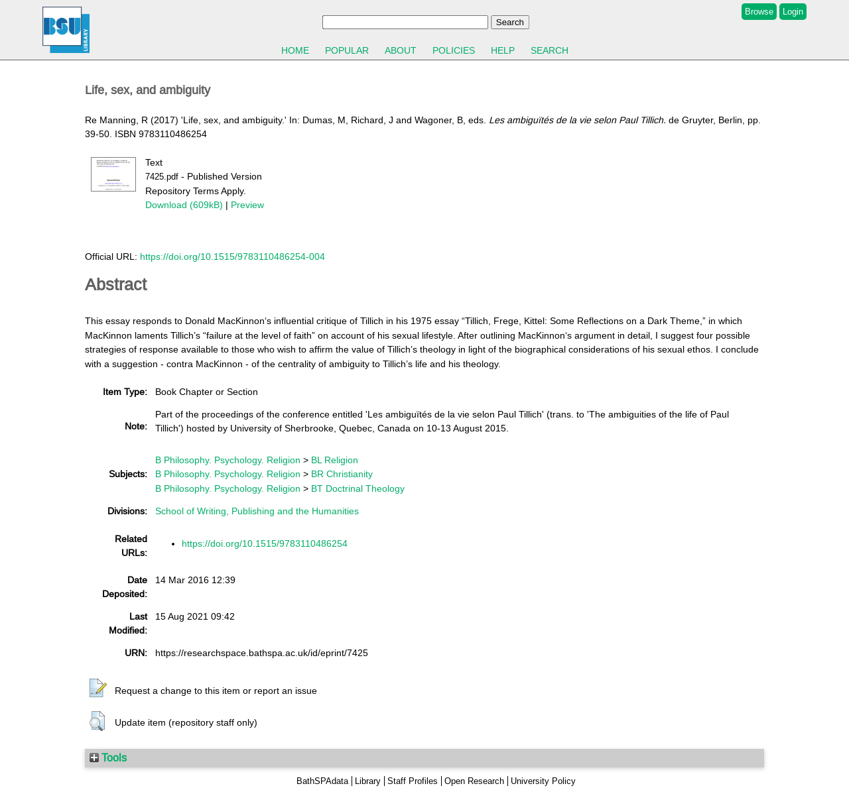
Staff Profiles (412, 781)
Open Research (474, 781)
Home (295, 50)
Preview (247, 204)
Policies (453, 50)
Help (503, 50)
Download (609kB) (184, 204)
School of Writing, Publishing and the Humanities (257, 511)
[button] (98, 689)
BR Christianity (342, 474)
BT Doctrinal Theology (358, 488)
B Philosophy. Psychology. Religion (227, 460)
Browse (759, 12)
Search (549, 50)
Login (793, 12)
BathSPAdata (322, 781)
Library (368, 781)
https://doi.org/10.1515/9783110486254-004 (232, 256)
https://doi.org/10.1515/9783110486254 (265, 543)
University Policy (543, 781)
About (401, 50)
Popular (347, 50)
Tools (108, 757)
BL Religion (334, 460)
